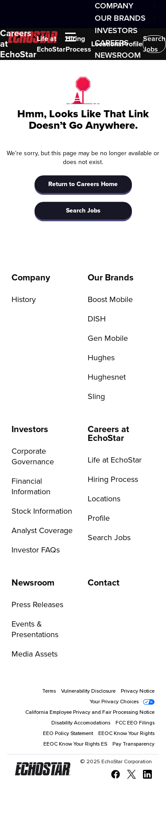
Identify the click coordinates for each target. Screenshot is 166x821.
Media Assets (35, 654)
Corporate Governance (33, 457)
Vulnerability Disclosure (88, 691)
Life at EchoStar (51, 44)
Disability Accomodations (80, 723)
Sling (96, 397)
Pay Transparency (133, 744)
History (24, 300)
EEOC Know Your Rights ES (75, 744)
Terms (49, 691)
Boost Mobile (110, 300)
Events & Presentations (35, 629)
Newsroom (118, 56)
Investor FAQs (36, 550)
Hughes (101, 358)
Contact (104, 582)
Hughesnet (107, 377)
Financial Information (31, 487)
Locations (106, 44)
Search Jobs (154, 44)
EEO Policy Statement (68, 733)
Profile (132, 44)
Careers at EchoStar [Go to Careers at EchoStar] (108, 434)
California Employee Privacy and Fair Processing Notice (89, 712)
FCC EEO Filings (135, 723)
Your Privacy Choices (114, 702)
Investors (116, 31)
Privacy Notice (137, 691)
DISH (97, 319)
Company (114, 6)
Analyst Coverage (42, 531)
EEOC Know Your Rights (126, 733)
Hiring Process (78, 44)
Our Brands (120, 18)
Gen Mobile (108, 339)
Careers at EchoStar (18, 44)
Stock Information (42, 511)
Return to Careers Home (83, 184)
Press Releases (37, 605)
